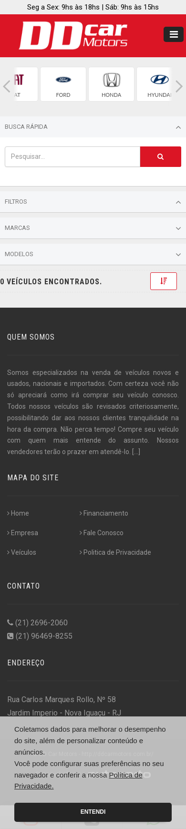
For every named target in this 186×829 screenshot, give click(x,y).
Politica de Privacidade (115, 552)
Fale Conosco (102, 533)
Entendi (93, 811)
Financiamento (104, 513)
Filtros (93, 202)
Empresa (22, 533)
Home (18, 513)
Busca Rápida (93, 127)
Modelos (93, 254)
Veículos (21, 552)
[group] (63, 84)
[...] (136, 452)
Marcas (93, 228)
